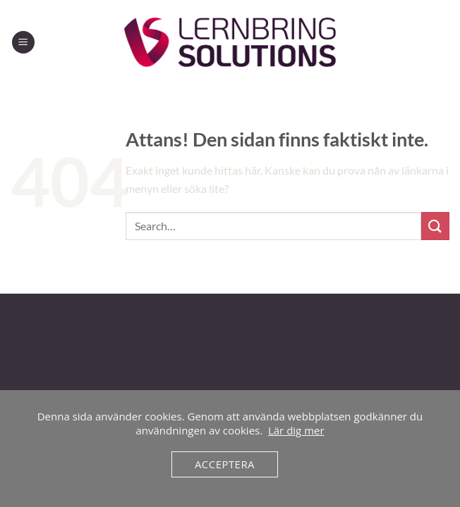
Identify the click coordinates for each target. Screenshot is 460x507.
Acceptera (225, 464)
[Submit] (435, 225)
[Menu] (23, 42)
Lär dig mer (296, 430)
